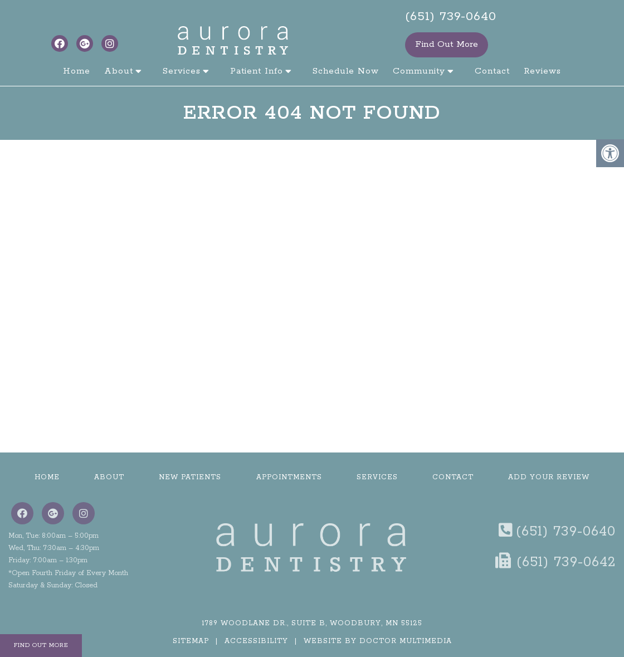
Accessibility (256, 641)
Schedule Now (346, 71)
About (118, 71)
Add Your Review (548, 477)
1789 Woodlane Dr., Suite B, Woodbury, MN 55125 (312, 623)
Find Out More (446, 44)
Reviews (542, 71)
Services (182, 71)
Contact (492, 71)
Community (419, 71)
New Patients (190, 477)
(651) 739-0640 (450, 17)
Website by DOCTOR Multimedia (378, 641)
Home (76, 71)
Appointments (289, 477)
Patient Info (256, 71)
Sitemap (191, 641)
